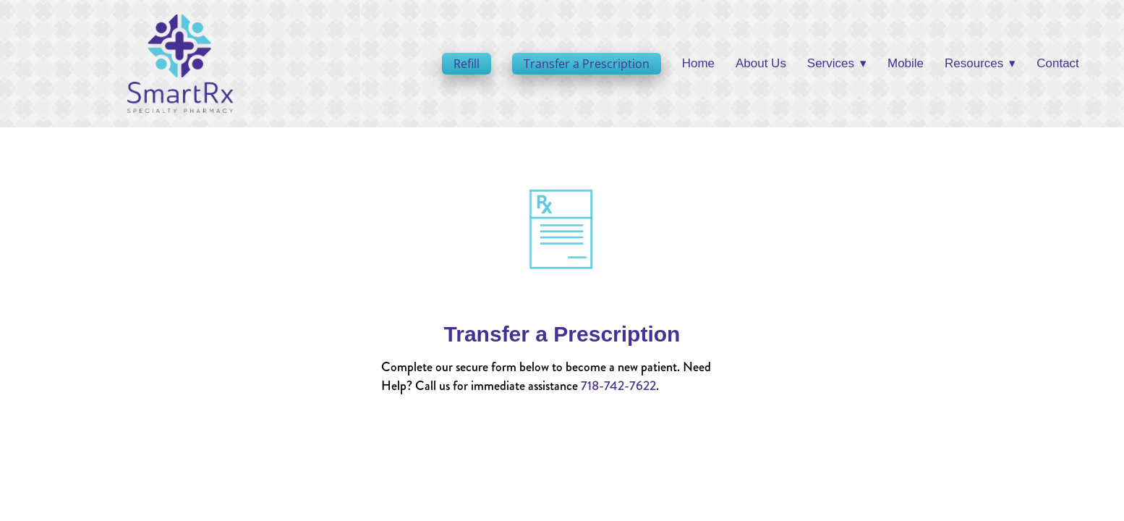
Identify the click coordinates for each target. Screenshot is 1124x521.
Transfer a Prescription (587, 64)
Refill (467, 64)
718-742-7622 (618, 385)
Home (698, 63)
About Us (761, 63)
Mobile (905, 63)
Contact (1057, 63)
